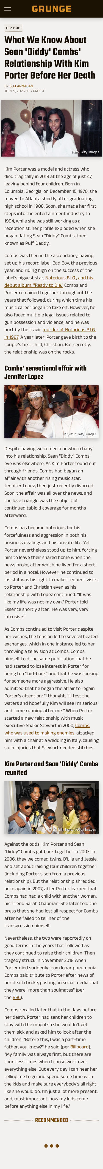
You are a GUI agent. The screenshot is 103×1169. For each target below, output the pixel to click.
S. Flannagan (21, 86)
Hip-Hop (13, 27)
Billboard (79, 1047)
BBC (17, 997)
